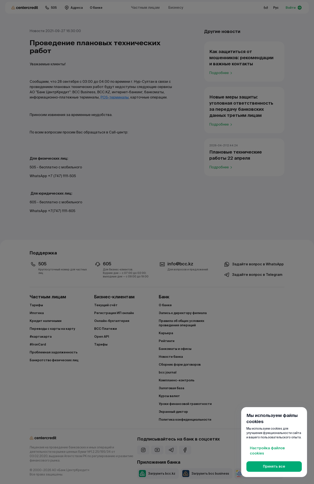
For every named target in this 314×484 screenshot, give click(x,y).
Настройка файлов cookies (267, 451)
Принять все (274, 466)
